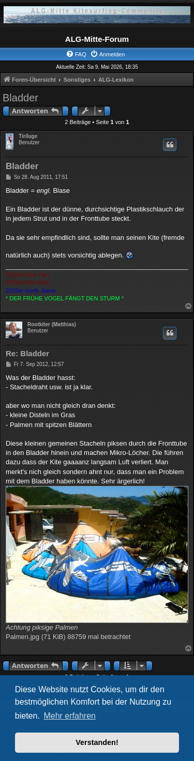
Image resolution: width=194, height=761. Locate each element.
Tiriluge (28, 136)
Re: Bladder (27, 353)
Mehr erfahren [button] (69, 715)
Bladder (20, 97)
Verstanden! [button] (97, 742)
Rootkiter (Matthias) (51, 324)
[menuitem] (76, 54)
